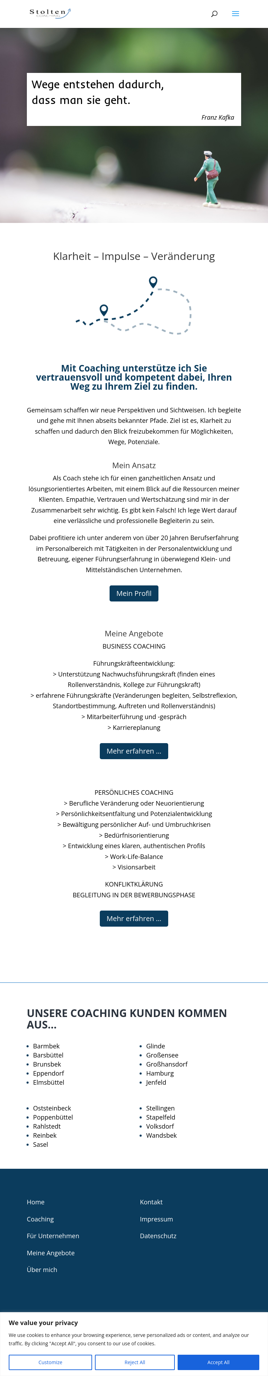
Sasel (40, 1144)
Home (36, 1202)
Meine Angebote (51, 1253)
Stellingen (160, 1108)
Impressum (156, 1219)
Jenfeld (156, 1082)
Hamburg (160, 1073)
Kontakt (151, 1202)
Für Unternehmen (53, 1236)
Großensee (162, 1055)
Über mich (42, 1269)
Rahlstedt (47, 1126)
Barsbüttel (48, 1055)
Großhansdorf (166, 1064)
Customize (50, 1362)
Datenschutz (158, 1236)
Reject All (135, 1362)
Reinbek (45, 1135)
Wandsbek (161, 1135)
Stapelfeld (161, 1117)
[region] (134, 1344)
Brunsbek (47, 1064)
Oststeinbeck (52, 1108)
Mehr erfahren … (134, 751)
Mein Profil (134, 593)
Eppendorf (48, 1073)
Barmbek (46, 1046)
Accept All (219, 1362)
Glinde (155, 1046)
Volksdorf (160, 1126)
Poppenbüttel (53, 1117)
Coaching (40, 1219)
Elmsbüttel (48, 1082)
